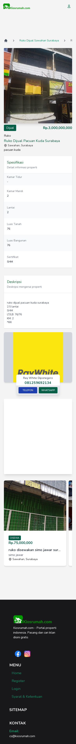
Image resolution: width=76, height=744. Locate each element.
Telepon (28, 390)
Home (16, 673)
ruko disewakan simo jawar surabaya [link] (35, 550)
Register (18, 681)
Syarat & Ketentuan (27, 696)
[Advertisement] (38, 25)
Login (16, 688)
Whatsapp (48, 390)
